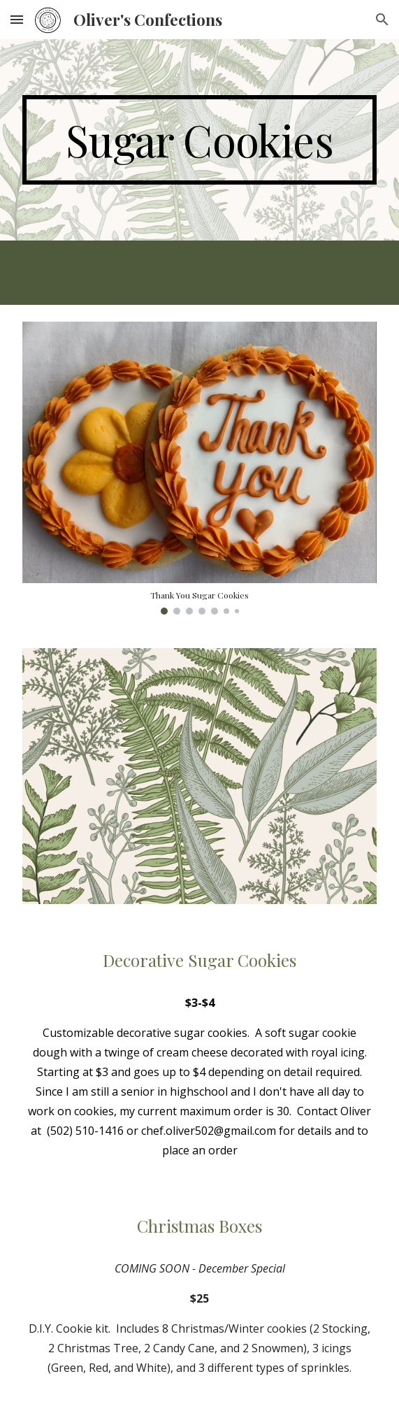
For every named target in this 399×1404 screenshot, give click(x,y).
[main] (199, 140)
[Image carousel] (199, 468)
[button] (17, 19)
